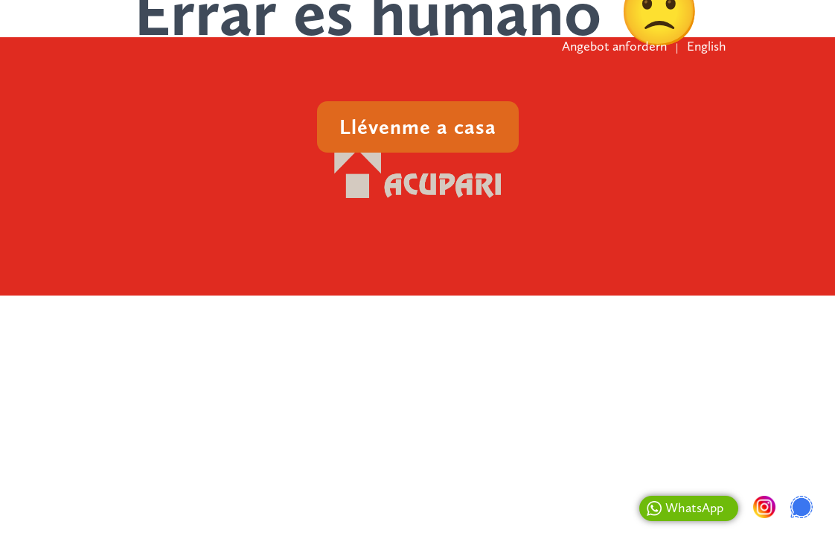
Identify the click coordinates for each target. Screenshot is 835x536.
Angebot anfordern (614, 46)
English (706, 46)
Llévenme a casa (417, 127)
